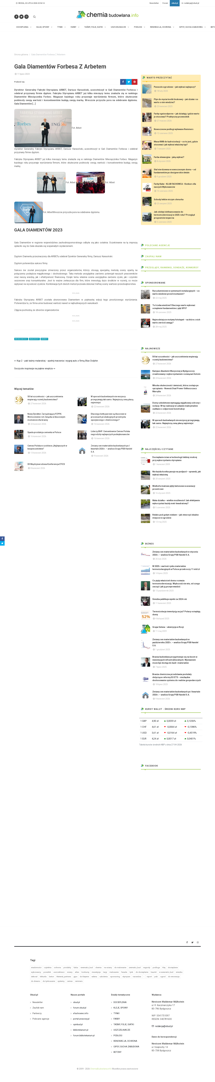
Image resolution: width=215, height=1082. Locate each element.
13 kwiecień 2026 (38, 453)
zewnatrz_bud (135, 967)
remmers (78, 981)
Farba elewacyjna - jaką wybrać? (169, 157)
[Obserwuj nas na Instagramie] (26, 17)
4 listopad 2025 (162, 618)
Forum (165, 3)
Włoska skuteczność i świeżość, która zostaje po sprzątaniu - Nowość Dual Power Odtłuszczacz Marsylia (175, 388)
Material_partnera (64, 976)
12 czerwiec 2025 (165, 133)
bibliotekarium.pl (80, 1030)
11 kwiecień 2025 (163, 603)
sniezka (179, 972)
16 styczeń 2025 (162, 493)
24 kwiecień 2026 (163, 378)
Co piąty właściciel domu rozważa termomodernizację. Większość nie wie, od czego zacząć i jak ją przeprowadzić (176, 583)
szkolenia (104, 976)
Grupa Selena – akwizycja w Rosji (168, 627)
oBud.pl (175, 3)
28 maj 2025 (161, 327)
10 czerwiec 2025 (165, 191)
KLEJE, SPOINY (121, 1007)
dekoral (34, 976)
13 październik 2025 (164, 591)
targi (105, 972)
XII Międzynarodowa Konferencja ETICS (46, 464)
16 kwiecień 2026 (102, 424)
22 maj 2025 (161, 298)
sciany (69, 972)
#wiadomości (21, 339)
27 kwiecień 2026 (38, 403)
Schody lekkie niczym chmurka (168, 199)
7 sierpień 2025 (164, 149)
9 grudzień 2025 (164, 176)
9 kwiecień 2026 (101, 456)
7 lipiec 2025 (161, 667)
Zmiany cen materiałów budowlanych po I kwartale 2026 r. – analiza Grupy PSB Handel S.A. (111, 449)
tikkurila (43, 976)
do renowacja (173, 976)
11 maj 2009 (161, 631)
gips (75, 976)
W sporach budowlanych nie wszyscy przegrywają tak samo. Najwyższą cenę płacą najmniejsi (112, 399)
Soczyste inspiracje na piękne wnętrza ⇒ (34, 368)
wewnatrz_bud (87, 967)
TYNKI (116, 1013)
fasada (124, 972)
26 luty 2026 (161, 559)
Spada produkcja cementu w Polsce (44, 432)
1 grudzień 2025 (162, 649)
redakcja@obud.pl (190, 3)
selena (94, 976)
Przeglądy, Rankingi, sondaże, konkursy (170, 267)
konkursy (85, 972)
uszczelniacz (59, 972)
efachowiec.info (80, 1013)
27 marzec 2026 (164, 121)
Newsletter (154, 3)
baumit (154, 972)
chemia (98, 967)
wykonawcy (36, 972)
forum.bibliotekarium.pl (84, 1035)
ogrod (162, 976)
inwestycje (96, 972)
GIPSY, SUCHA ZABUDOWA (126, 1046)
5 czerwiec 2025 (164, 222)
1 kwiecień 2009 (162, 464)
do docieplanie (142, 972)
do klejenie (84, 976)
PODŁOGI (118, 1035)
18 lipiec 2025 (161, 684)
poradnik (47, 972)
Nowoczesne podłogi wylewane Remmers (173, 129)
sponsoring (115, 976)
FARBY (117, 1019)
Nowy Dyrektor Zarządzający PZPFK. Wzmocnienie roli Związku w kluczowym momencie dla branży (46, 417)
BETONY (117, 1052)
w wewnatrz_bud (166, 972)
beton (51, 976)
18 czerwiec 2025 (163, 312)
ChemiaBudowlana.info (101, 1069)
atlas (77, 972)
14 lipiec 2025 (161, 573)
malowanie (114, 972)
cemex (70, 981)
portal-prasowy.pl (81, 1019)
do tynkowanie (49, 981)
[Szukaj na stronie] (34, 16)
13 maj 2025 (161, 522)
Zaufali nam (151, 256)
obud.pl (76, 1002)
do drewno (35, 981)
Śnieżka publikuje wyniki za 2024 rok (169, 599)
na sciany (108, 967)
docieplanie (173, 967)
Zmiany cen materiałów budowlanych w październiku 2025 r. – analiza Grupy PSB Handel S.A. (175, 642)
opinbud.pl (78, 1024)
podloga (156, 967)
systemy (61, 981)
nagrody (146, 967)
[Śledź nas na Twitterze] (21, 17)
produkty (67, 967)
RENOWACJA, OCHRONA (125, 1041)
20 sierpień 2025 (162, 479)
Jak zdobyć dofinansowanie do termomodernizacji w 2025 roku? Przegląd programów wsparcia (174, 215)
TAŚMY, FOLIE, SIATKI (124, 1024)
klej (163, 967)
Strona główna (21, 54)
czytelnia (47, 967)
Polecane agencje (155, 245)
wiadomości (36, 967)
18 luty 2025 (162, 91)
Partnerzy (37, 1013)
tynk (131, 972)
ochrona (57, 967)
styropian (126, 976)
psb (156, 976)
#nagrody (34, 339)
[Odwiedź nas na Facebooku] (16, 17)
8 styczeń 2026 (164, 161)
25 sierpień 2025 (164, 203)
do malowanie (120, 967)
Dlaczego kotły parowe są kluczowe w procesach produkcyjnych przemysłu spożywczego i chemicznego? (108, 417)
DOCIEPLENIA (120, 1002)
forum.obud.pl (79, 1007)
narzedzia (137, 976)
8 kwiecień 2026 (38, 468)
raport (149, 976)
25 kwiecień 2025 (165, 106)
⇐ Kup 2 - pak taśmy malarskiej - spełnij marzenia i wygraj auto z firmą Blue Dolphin (56, 360)
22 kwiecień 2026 (102, 406)
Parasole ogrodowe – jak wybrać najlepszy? (175, 87)
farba (76, 967)
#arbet (44, 339)
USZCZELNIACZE (122, 1030)
